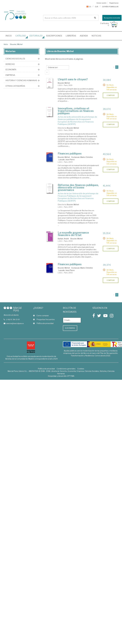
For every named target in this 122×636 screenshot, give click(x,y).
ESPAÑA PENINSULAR (110, 7)
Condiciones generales (66, 369)
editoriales (36, 36)
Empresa (10, 75)
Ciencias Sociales (15, 59)
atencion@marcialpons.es (15, 323)
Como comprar (41, 315)
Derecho (10, 64)
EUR (96, 7)
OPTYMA (70, 376)
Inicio (9, 35)
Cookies (80, 369)
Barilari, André (63, 239)
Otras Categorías (15, 86)
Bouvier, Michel (16, 44)
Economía (10, 70)
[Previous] (113, 67)
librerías (71, 36)
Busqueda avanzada (112, 18)
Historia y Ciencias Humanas (21, 80)
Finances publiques (70, 153)
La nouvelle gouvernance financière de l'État (73, 234)
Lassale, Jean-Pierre (66, 160)
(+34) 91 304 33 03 (13, 319)
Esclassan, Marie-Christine (82, 157)
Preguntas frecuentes (44, 319)
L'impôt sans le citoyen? (73, 79)
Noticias (96, 36)
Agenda (84, 36)
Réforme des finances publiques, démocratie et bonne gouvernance (78, 187)
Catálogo (20, 36)
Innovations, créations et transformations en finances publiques (76, 111)
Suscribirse (70, 328)
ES (88, 7)
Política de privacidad (43, 323)
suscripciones (54, 36)
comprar (111, 95)
